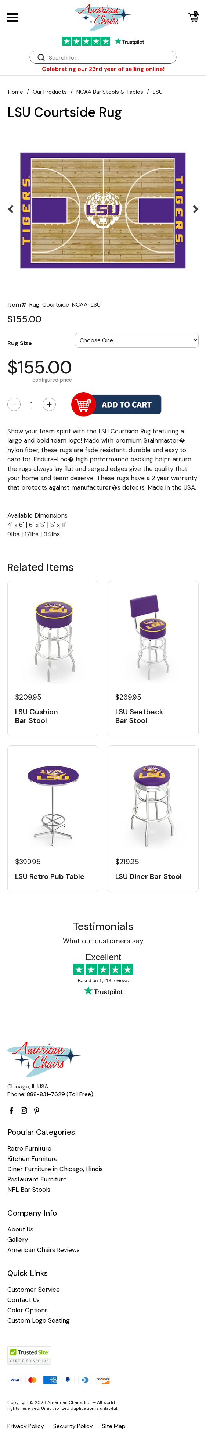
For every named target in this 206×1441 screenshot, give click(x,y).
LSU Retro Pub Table (49, 876)
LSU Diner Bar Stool (148, 876)
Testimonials (103, 926)
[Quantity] (32, 404)
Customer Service (33, 1290)
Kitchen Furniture (32, 1159)
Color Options (27, 1310)
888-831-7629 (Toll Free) (60, 1094)
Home (15, 92)
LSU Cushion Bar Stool (36, 716)
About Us (20, 1229)
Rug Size (19, 343)
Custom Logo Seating (38, 1320)
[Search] (110, 57)
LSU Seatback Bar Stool (139, 716)
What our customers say (103, 940)
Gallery (17, 1240)
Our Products (50, 92)
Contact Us (23, 1300)
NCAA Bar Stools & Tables (109, 92)
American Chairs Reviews (43, 1250)
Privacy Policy (25, 1426)
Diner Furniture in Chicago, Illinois (55, 1169)
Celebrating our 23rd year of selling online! (103, 69)
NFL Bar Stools (28, 1190)
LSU (158, 92)
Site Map (114, 1426)
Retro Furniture (29, 1148)
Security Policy (73, 1426)
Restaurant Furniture (37, 1179)
